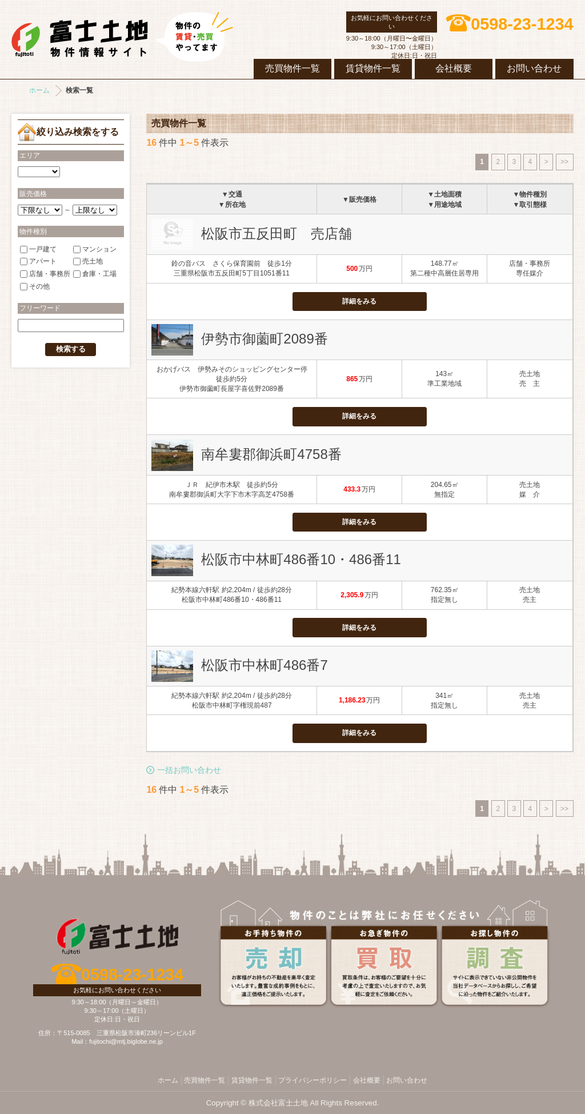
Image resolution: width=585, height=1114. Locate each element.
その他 (35, 286)
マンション (95, 249)
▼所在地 (232, 205)
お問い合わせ (534, 68)
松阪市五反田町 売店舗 (276, 233)
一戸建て (38, 249)
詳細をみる (359, 301)
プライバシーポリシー (312, 1080)
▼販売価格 (359, 199)
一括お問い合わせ (189, 769)
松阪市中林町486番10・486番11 (300, 559)
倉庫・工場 (95, 274)
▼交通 (232, 194)
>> (564, 162)
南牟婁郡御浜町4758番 (271, 454)
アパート (38, 261)
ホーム (39, 90)
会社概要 (453, 68)
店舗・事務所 (45, 274)
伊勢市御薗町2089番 (264, 338)
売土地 (88, 261)
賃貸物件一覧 (373, 68)
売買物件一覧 (292, 68)
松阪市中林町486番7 (264, 665)
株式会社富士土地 (122, 36)
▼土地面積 (444, 194)
